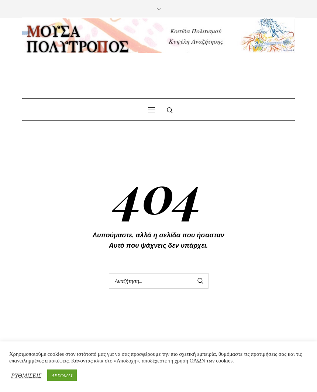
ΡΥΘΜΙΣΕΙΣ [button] (26, 375)
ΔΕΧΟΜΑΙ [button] (62, 375)
